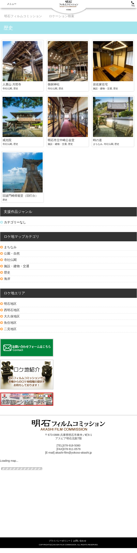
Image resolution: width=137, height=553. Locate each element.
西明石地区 (12, 310)
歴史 (15, 88)
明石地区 (10, 303)
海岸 (7, 278)
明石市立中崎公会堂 (61, 140)
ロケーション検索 (61, 16)
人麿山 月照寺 (12, 84)
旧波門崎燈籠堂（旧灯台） (20, 195)
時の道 (97, 140)
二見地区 (10, 329)
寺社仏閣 (7, 88)
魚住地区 (10, 322)
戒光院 (7, 140)
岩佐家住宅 (100, 84)
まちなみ (97, 144)
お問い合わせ (79, 541)
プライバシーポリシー (59, 541)
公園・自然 (12, 253)
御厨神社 (54, 84)
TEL (133, 4)
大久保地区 (12, 316)
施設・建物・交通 (102, 88)
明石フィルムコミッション (23, 16)
